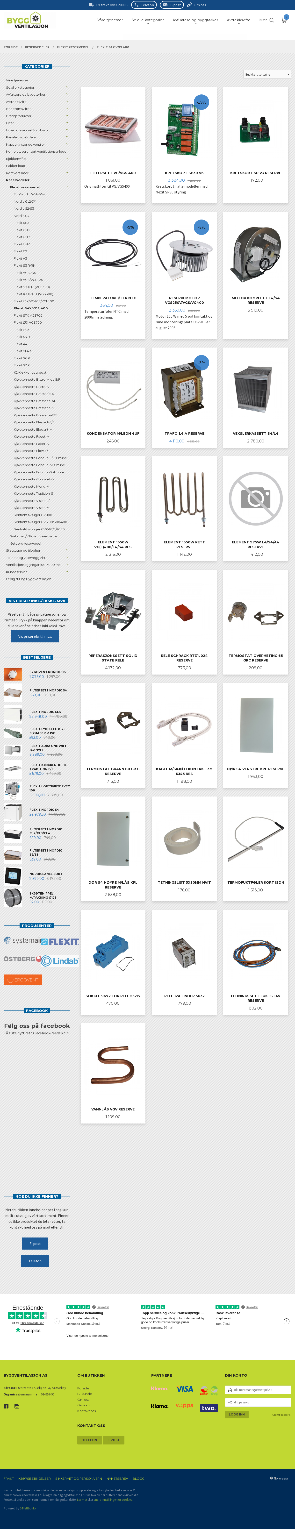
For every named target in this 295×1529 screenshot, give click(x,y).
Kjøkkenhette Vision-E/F (32, 501)
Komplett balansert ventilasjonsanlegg (36, 151)
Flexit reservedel (25, 187)
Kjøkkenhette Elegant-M (33, 429)
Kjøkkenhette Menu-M (31, 486)
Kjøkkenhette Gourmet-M (34, 479)
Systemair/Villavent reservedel (34, 536)
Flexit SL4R (22, 351)
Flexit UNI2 (22, 230)
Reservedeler (17, 180)
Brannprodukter (18, 116)
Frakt (9, 1478)
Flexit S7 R (22, 365)
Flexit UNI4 (22, 244)
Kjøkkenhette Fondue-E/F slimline (40, 458)
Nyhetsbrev (117, 1478)
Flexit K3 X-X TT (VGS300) (33, 294)
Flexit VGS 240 (25, 273)
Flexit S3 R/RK (24, 265)
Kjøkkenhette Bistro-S (31, 387)
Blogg (138, 1478)
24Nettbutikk (28, 1508)
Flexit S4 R (22, 337)
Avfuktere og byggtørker (25, 94)
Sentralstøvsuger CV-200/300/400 (40, 522)
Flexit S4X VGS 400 (31, 308)
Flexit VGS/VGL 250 (28, 280)
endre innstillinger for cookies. (113, 1500)
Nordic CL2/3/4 (25, 201)
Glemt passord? (281, 1414)
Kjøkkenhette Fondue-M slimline (39, 465)
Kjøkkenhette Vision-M (32, 508)
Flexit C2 (20, 251)
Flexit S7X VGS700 (28, 315)
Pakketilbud (15, 166)
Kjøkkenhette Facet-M (32, 436)
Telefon (147, 4)
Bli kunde (84, 1394)
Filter (10, 123)
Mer (263, 20)
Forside (83, 1388)
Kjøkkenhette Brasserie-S (34, 408)
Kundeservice (17, 572)
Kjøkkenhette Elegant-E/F (34, 422)
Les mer (82, 1500)
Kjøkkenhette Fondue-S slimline (39, 472)
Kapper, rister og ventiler (25, 144)
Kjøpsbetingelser (34, 1478)
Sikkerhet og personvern (78, 1478)
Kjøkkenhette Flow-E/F (32, 451)
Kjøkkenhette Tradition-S (33, 493)
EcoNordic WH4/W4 (29, 194)
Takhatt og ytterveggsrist (25, 558)
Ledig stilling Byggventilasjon (28, 579)
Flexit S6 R (22, 358)
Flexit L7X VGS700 (28, 322)
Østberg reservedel (25, 543)
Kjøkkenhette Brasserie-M (34, 401)
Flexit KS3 (21, 223)
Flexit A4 (20, 344)
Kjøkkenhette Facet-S (31, 444)
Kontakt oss (86, 1411)
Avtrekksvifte (16, 102)
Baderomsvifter (18, 109)
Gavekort (84, 1405)
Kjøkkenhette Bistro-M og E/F (37, 379)
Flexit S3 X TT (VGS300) (32, 287)
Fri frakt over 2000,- (112, 4)
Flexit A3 (20, 258)
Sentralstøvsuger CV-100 (33, 515)
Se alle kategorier (20, 87)
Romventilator (17, 173)
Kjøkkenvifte (16, 159)
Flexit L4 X (21, 330)
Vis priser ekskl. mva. (35, 636)
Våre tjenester (17, 80)
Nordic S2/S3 (24, 208)
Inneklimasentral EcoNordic (27, 130)
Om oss (200, 4)
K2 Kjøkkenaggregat (30, 372)
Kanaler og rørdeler (21, 137)
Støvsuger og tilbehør (23, 550)
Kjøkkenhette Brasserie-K (34, 394)
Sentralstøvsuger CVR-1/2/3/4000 (39, 529)
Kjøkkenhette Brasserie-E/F (35, 415)
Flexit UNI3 (22, 237)
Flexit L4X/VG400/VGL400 (34, 301)
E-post (175, 4)
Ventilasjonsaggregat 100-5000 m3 (33, 565)
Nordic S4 (21, 216)
